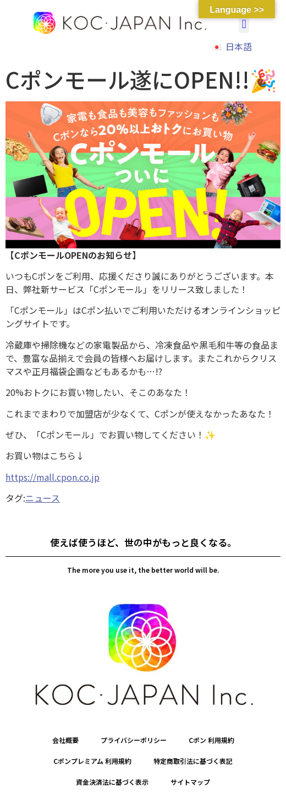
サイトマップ (190, 781)
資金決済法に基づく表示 (112, 781)
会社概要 (65, 740)
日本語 (239, 46)
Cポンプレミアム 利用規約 (92, 761)
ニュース (42, 497)
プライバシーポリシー (134, 740)
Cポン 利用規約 (211, 740)
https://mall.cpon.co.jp (53, 477)
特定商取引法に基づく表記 (193, 761)
